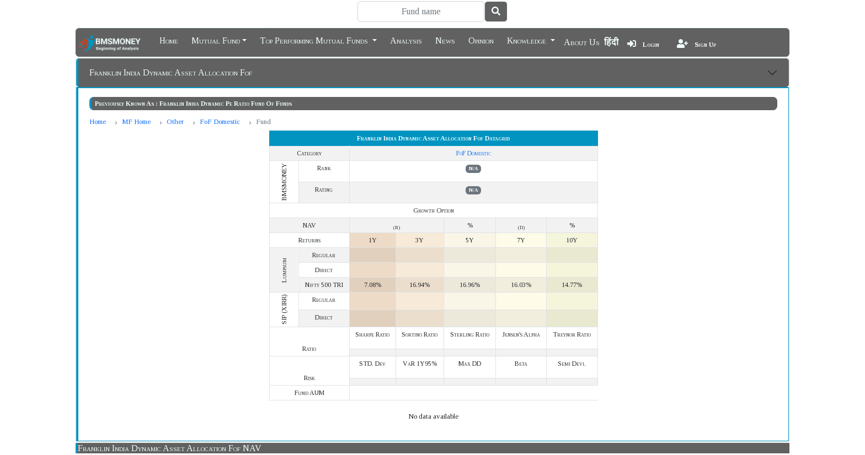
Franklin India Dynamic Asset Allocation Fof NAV (169, 448)
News (445, 40)
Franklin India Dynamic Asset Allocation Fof (170, 72)
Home (168, 40)
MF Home (136, 121)
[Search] (420, 11)
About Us (582, 42)
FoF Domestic (220, 121)
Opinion (481, 40)
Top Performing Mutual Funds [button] (315, 40)
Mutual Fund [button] (215, 40)
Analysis (406, 40)
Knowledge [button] (527, 40)
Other (175, 121)
